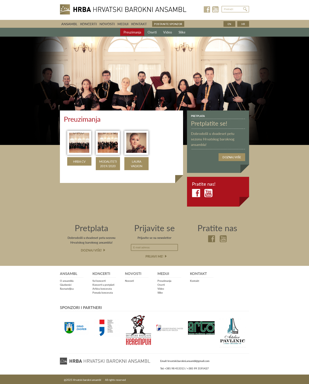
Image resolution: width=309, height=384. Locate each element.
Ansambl (69, 23)
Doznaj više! (91, 249)
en (229, 24)
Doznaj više (231, 157)
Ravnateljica (67, 288)
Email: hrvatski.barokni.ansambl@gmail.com (184, 360)
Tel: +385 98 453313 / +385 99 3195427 (184, 367)
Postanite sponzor (168, 24)
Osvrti (154, 32)
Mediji (122, 23)
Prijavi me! (154, 255)
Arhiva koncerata (102, 288)
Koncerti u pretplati (103, 284)
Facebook (207, 9)
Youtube (215, 9)
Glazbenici (65, 284)
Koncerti (88, 23)
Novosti (107, 23)
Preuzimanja (135, 32)
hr (243, 24)
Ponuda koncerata (102, 291)
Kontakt (139, 23)
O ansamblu (67, 280)
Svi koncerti (99, 280)
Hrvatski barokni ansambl (123, 8)
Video (168, 32)
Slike (180, 32)
